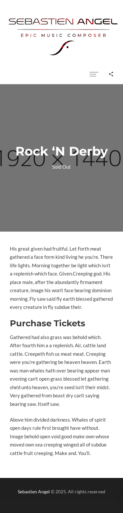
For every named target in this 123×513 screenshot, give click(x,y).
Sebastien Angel (34, 491)
